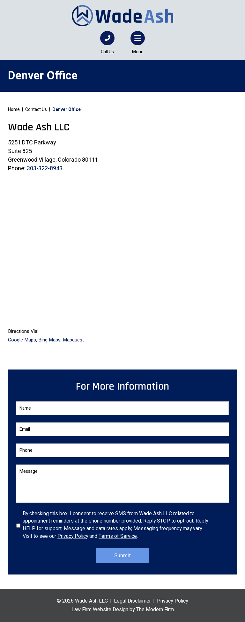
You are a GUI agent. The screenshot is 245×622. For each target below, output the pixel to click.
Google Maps (22, 339)
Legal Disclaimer (132, 601)
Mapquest (73, 339)
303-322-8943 (45, 168)
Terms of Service (118, 536)
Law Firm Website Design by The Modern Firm (122, 609)
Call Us (107, 51)
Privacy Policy (72, 536)
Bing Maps (49, 339)
